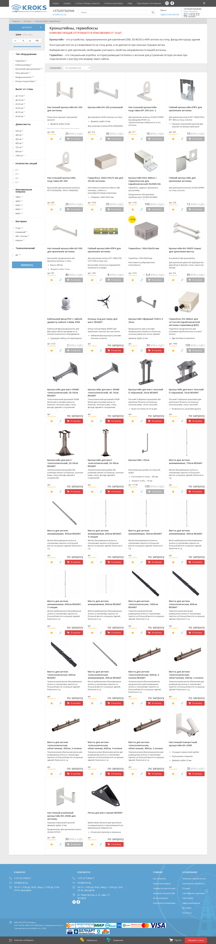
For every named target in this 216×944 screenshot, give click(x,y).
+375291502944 (192, 9)
